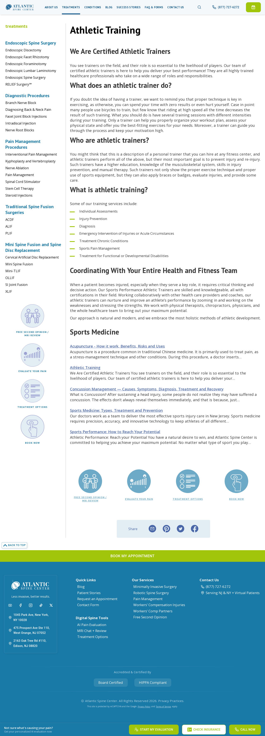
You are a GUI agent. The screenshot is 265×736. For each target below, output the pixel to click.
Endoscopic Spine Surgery (25, 77)
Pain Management (19, 175)
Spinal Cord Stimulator (22, 181)
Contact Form (88, 604)
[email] (152, 529)
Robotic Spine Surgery (151, 592)
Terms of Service (163, 706)
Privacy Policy (144, 706)
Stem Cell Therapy (19, 188)
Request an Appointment (97, 598)
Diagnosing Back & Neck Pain (28, 109)
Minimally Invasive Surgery (155, 586)
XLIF (8, 291)
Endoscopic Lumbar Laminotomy (30, 70)
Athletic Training (85, 367)
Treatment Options (92, 636)
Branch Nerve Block (20, 102)
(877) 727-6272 (215, 586)
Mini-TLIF (12, 271)
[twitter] (180, 529)
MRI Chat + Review (91, 630)
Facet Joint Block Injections (26, 116)
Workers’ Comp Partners (152, 611)
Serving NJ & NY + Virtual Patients (230, 592)
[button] (20, 7)
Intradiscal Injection (20, 123)
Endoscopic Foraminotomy (25, 64)
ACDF (9, 219)
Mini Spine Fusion (19, 264)
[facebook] (194, 529)
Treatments (71, 7)
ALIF (8, 226)
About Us (51, 7)
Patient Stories (89, 592)
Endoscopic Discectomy (23, 50)
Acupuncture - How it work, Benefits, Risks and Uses (117, 346)
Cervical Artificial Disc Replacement (32, 257)
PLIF (8, 233)
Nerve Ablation (17, 168)
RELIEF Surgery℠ (18, 84)
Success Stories (129, 7)
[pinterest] (166, 529)
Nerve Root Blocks (19, 130)
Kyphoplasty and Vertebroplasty (30, 161)
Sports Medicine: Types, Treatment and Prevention (116, 410)
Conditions (92, 7)
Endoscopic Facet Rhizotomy (27, 57)
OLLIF (9, 278)
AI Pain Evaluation (91, 624)
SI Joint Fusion (16, 284)
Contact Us (175, 7)
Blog (109, 7)
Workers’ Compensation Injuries (159, 604)
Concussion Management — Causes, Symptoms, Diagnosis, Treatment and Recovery (147, 389)
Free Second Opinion (150, 617)
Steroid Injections (19, 195)
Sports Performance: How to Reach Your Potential (115, 431)
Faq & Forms (154, 7)
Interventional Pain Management (31, 154)
